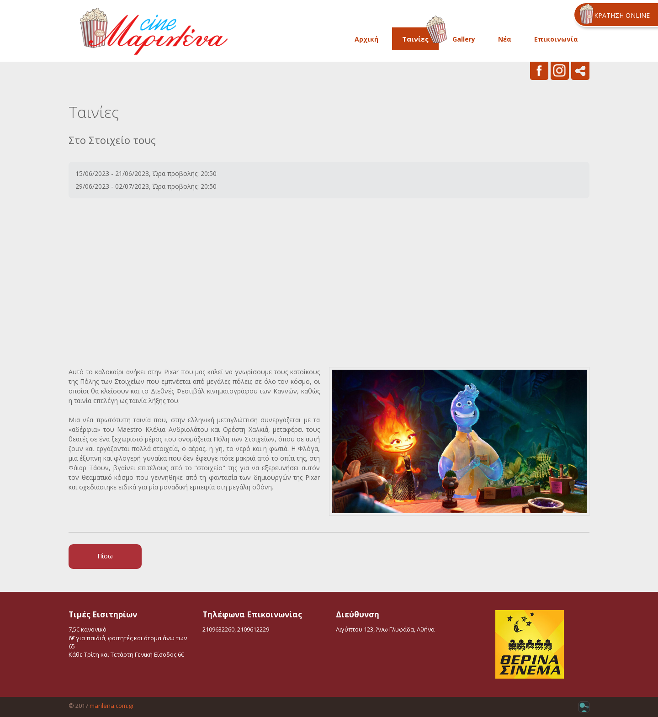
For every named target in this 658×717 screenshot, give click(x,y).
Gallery (463, 39)
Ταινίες (415, 38)
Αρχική (366, 39)
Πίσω (105, 556)
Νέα (504, 39)
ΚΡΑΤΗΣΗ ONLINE (622, 15)
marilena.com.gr (112, 705)
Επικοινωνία (556, 39)
